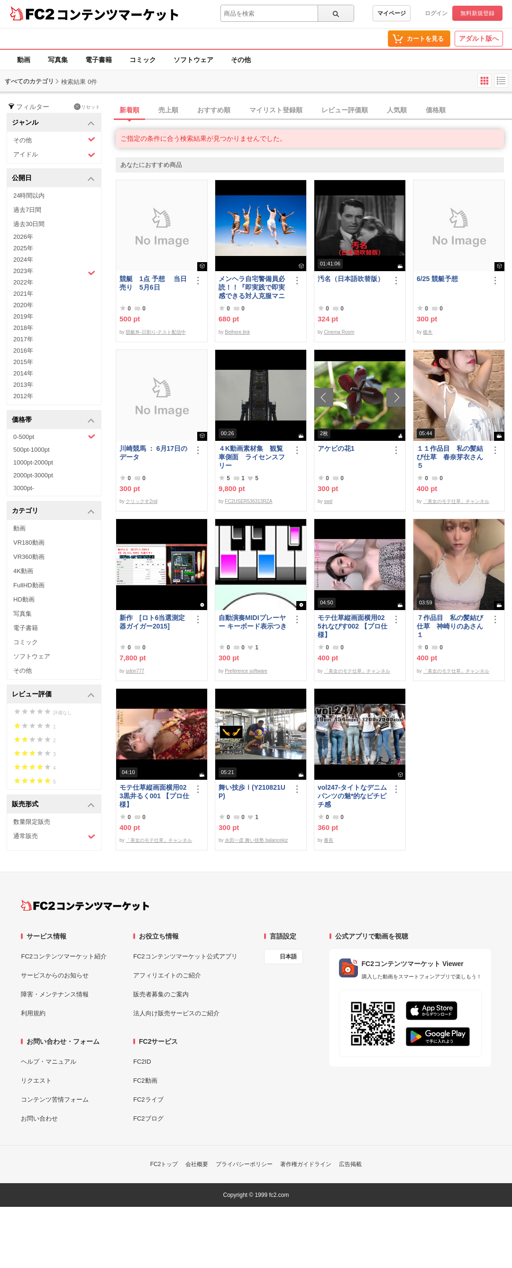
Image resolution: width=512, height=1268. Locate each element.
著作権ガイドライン (305, 1164)
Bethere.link (237, 332)
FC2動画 (145, 1080)
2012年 (23, 396)
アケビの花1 (336, 448)
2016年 (23, 350)
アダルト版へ (479, 38)
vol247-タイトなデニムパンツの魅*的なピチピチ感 (352, 796)
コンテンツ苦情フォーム (55, 1099)
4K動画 (23, 571)
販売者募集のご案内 (161, 994)
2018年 (23, 327)
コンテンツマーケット (118, 14)
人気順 (397, 110)
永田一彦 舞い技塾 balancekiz (256, 840)
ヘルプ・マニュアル (48, 1061)
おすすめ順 (213, 110)
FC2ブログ (148, 1118)
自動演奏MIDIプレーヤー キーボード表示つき (253, 622)
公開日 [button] (53, 178)
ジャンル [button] (53, 123)
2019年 (23, 316)
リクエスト (36, 1080)
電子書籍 (98, 60)
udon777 (135, 671)
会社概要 (196, 1164)
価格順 (436, 110)
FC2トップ (164, 1164)
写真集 (58, 60)
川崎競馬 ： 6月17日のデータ (153, 453)
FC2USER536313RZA (248, 501)
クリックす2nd (141, 501)
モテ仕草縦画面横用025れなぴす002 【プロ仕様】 (352, 626)
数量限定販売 (31, 821)
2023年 (54, 272)
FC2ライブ (148, 1099)
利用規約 (33, 1013)
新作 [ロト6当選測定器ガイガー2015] (152, 622)
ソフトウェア (193, 60)
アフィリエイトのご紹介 (167, 975)
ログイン (436, 13)
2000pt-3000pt (33, 475)
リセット (87, 106)
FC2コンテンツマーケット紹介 (64, 956)
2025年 (23, 248)
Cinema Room (339, 332)
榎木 (427, 332)
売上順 (168, 110)
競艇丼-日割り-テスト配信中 (156, 332)
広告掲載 (350, 1164)
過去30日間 (29, 224)
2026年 (23, 236)
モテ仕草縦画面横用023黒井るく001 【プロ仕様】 (154, 796)
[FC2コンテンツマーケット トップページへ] (85, 905)
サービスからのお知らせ (55, 975)
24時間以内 (29, 195)
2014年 (23, 373)
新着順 (129, 110)
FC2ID (142, 1061)
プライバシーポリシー (244, 1164)
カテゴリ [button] (53, 511)
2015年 (23, 361)
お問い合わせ (39, 1118)
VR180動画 (29, 542)
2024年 (23, 259)
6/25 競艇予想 (437, 279)
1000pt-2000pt (33, 462)
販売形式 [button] (53, 804)
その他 (241, 60)
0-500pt (54, 436)
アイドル (54, 155)
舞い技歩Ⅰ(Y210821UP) (252, 792)
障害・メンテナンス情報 (55, 994)
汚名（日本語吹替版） (351, 279)
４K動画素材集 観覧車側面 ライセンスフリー (252, 457)
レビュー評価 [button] (53, 694)
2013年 (23, 384)
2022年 (23, 282)
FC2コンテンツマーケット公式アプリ (185, 956)
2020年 (23, 305)
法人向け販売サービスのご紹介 (176, 1013)
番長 (328, 840)
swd (328, 501)
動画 (23, 60)
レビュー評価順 (344, 110)
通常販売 (54, 836)
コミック (142, 60)
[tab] (314, 110)
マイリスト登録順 (275, 110)
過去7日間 (27, 209)
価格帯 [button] (53, 420)
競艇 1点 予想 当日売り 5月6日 (153, 283)
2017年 (23, 339)
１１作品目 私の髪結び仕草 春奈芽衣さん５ (450, 457)
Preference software (246, 671)
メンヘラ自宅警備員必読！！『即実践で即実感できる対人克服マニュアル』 (252, 287)
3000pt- (23, 488)
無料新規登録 (477, 13)
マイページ (391, 13)
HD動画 (24, 599)
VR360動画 (29, 556)
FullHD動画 (29, 585)
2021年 (23, 293)
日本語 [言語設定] (288, 956)
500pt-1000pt (31, 449)
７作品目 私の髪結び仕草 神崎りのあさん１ (450, 626)
